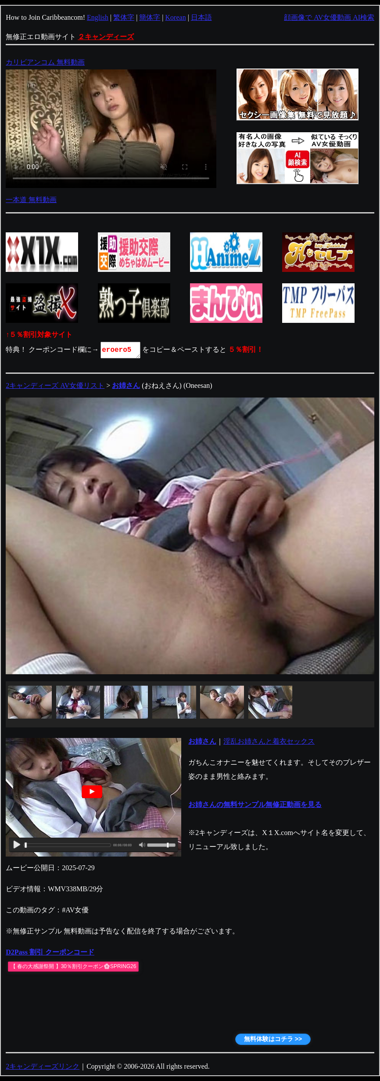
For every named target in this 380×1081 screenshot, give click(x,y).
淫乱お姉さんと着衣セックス (269, 741)
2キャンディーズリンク (42, 1066)
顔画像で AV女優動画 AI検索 (329, 17)
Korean (175, 17)
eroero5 (121, 350)
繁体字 (123, 17)
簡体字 (149, 17)
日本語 (201, 17)
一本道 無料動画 (31, 199)
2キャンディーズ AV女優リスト (55, 385)
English (97, 17)
